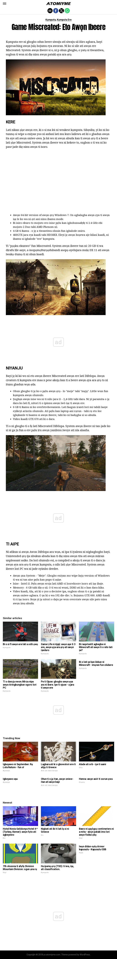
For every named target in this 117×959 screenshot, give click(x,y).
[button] (4, 4)
